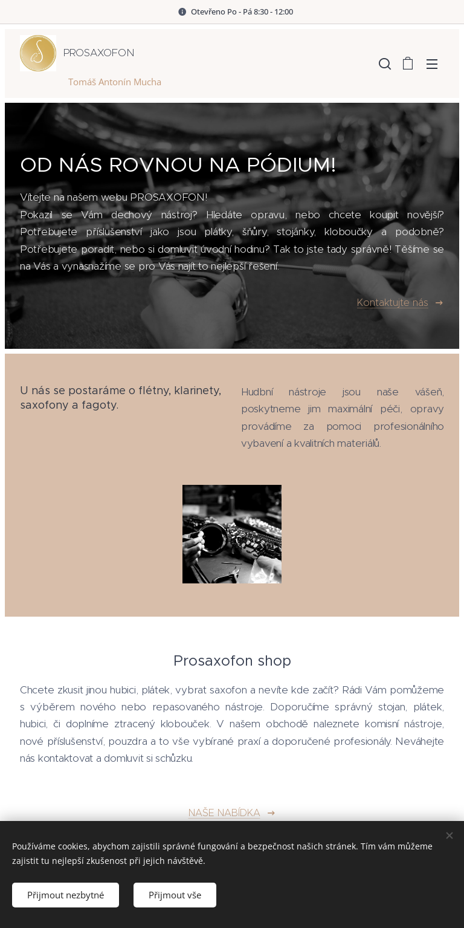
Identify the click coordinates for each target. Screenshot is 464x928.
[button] (384, 63)
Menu (432, 64)
